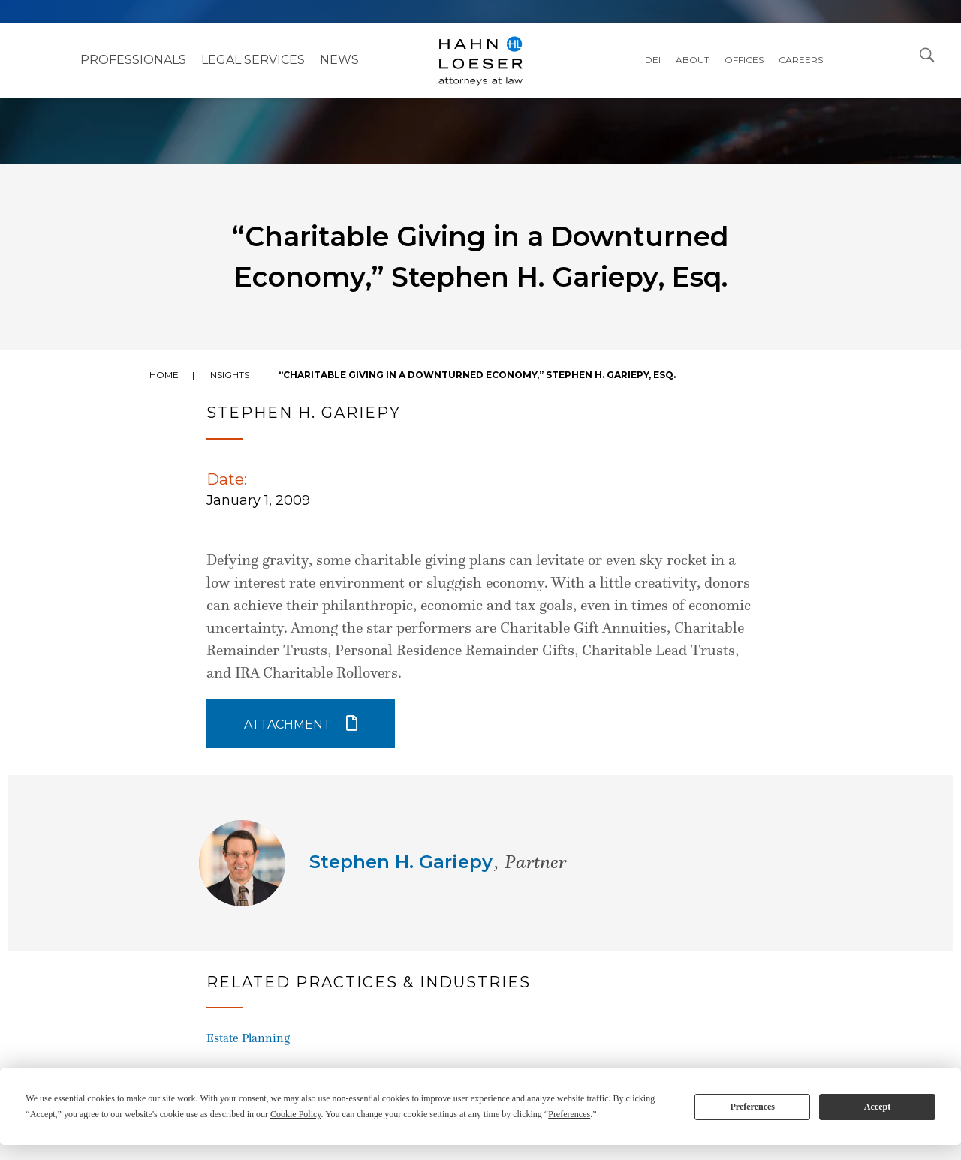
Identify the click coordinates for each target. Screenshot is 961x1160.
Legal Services (253, 60)
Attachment (287, 724)
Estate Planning (248, 1038)
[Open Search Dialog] (927, 54)
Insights (228, 374)
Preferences (752, 1106)
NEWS (339, 60)
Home (164, 374)
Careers (801, 59)
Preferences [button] (569, 1114)
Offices (744, 59)
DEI (653, 59)
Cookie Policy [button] (295, 1114)
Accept (877, 1106)
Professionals (133, 60)
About (692, 59)
